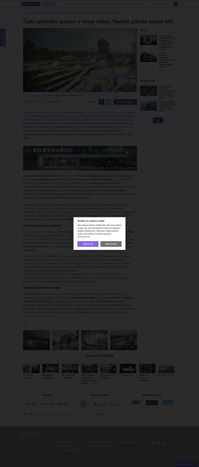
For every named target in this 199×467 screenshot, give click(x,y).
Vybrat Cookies (111, 244)
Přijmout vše (88, 244)
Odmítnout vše (83, 237)
